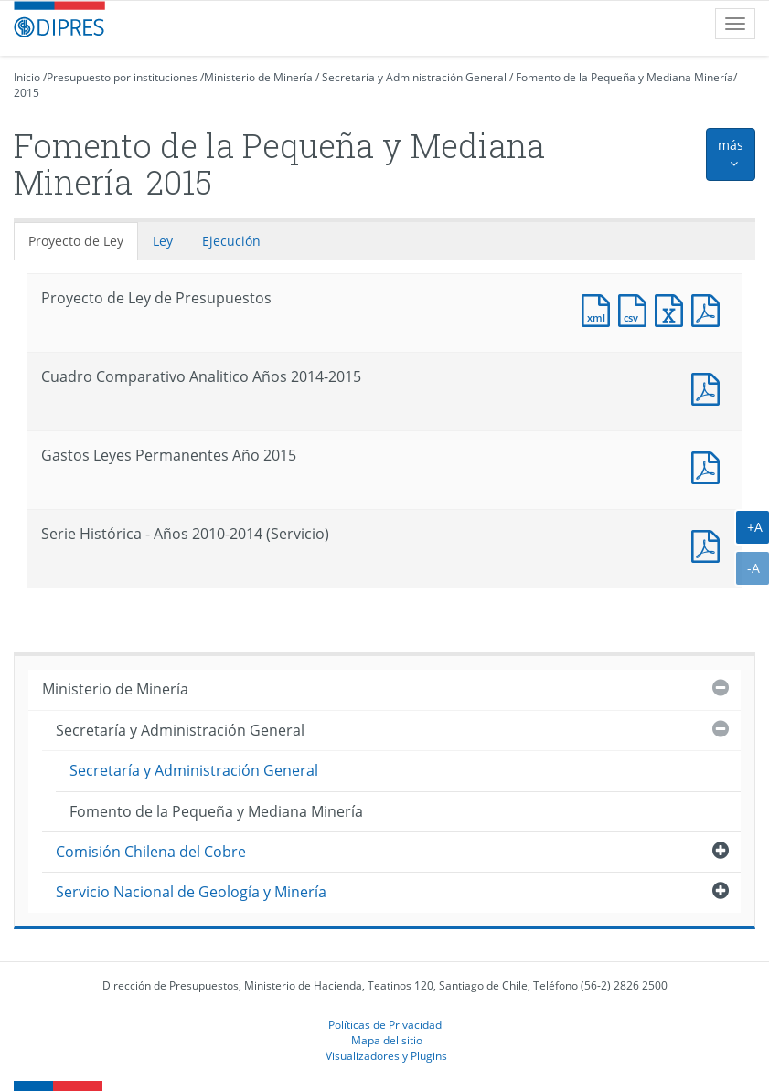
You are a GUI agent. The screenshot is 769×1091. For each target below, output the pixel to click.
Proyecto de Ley (75, 240)
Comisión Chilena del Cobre (151, 852)
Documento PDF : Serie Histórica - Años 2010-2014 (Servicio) (709, 544)
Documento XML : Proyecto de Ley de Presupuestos (600, 308)
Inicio (27, 77)
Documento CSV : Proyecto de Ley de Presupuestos (636, 308)
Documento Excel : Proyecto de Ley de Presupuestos (673, 308)
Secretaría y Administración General (414, 77)
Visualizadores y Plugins (386, 1055)
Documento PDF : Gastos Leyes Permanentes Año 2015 (709, 465)
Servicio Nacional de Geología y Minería (191, 892)
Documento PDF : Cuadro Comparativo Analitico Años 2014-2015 (709, 387)
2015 (26, 93)
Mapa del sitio (386, 1040)
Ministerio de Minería (258, 77)
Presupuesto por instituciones (122, 77)
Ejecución (231, 240)
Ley (163, 240)
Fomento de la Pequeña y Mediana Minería (624, 77)
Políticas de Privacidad (385, 1024)
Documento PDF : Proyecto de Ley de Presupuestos (709, 308)
